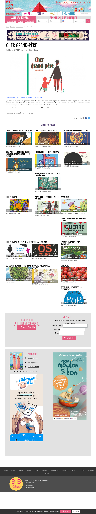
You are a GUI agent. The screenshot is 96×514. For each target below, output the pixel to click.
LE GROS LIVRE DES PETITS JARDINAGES (70, 243)
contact (36, 492)
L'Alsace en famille (73, 213)
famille (28, 113)
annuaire (29, 492)
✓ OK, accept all (65, 511)
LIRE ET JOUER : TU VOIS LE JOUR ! (19, 242)
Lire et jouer (11, 197)
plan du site (74, 492)
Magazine (12, 27)
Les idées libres (19, 27)
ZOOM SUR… (66, 197)
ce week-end (29, 21)
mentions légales (55, 492)
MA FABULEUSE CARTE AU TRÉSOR (76, 130)
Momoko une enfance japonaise (41, 266)
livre (32, 113)
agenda (13, 492)
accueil (6, 492)
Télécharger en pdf (33, 384)
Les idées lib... (83, 213)
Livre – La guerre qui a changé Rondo (73, 219)
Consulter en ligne (33, 380)
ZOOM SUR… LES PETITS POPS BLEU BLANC (72, 288)
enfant (19, 113)
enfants (23, 113)
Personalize (76, 511)
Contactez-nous (26, 327)
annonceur (44, 492)
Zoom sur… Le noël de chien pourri (47, 198)
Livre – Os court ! (39, 242)
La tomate (65, 265)
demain (20, 21)
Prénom (52, 337)
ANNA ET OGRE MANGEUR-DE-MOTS (19, 130)
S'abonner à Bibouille (33, 388)
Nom (51, 346)
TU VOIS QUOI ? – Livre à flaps (47, 152)
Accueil (7, 27)
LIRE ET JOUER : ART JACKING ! (46, 130)
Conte (15, 113)
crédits (82, 492)
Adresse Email (55, 329)
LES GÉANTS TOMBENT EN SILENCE (18, 265)
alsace (11, 113)
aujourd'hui (11, 21)
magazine (21, 492)
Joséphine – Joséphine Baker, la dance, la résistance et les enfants (18, 154)
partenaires (65, 492)
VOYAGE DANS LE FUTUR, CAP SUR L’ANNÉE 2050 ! (47, 174)
